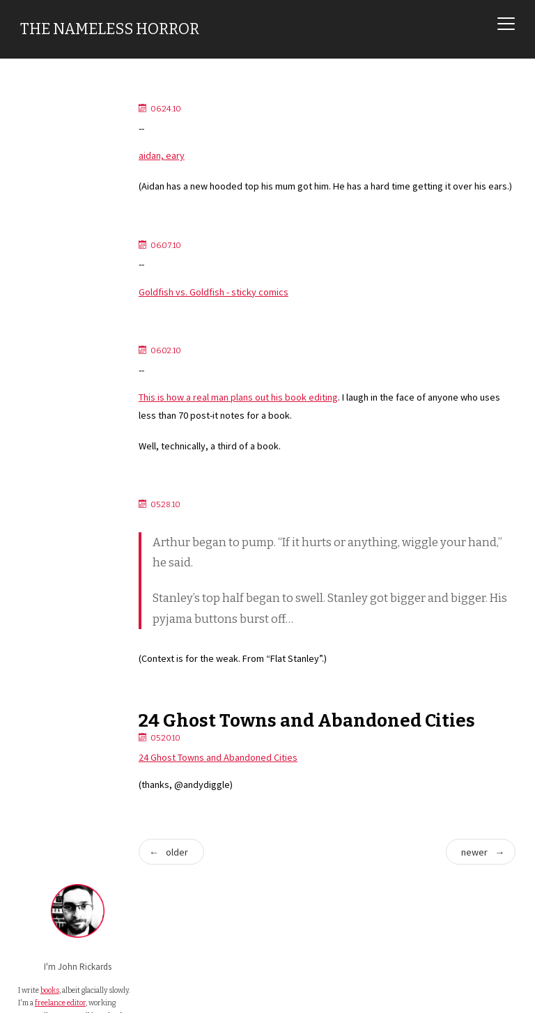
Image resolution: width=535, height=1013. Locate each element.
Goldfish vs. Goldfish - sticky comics (229, 311)
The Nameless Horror (109, 29)
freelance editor (43, 244)
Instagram (52, 412)
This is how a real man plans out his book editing (253, 418)
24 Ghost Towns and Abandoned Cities (322, 745)
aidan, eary (177, 156)
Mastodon (52, 378)
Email (44, 344)
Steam (45, 429)
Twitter (47, 361)
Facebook (52, 395)
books (49, 218)
